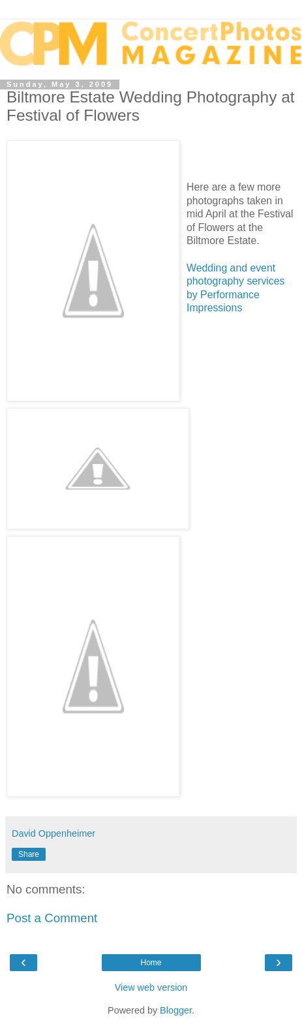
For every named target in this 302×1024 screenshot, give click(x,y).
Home (150, 962)
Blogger (176, 1010)
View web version (151, 987)
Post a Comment (52, 918)
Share (28, 854)
